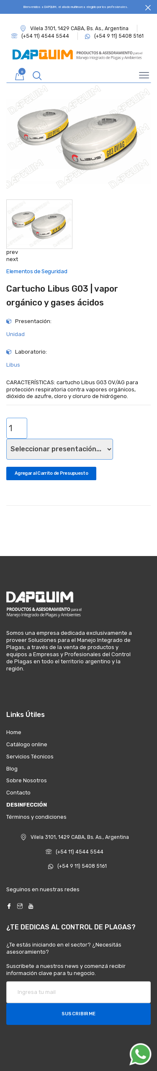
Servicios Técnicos (30, 756)
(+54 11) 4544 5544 (74, 852)
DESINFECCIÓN (26, 805)
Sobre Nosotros (26, 780)
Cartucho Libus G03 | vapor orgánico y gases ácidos (62, 296)
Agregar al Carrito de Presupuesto (51, 473)
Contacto (18, 792)
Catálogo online (26, 744)
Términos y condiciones (36, 817)
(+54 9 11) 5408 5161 (77, 866)
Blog (12, 769)
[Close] (148, 8)
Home (13, 732)
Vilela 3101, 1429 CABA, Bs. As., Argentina (74, 28)
